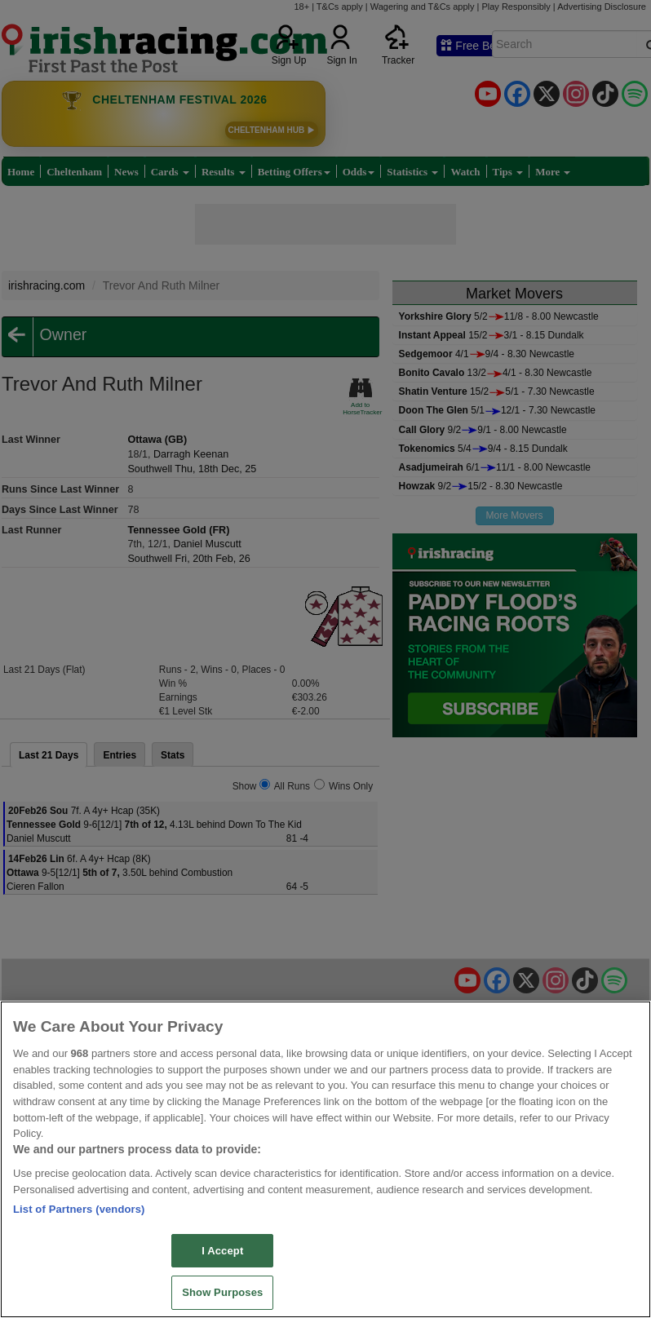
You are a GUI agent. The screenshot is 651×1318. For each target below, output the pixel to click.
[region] (325, 1159)
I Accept (222, 1251)
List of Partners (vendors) (79, 1209)
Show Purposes (222, 1292)
